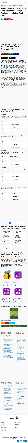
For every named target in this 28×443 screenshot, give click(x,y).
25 (12, 223)
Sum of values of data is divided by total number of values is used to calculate (8, 341)
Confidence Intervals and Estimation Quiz (7, 386)
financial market (15, 141)
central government (15, 127)
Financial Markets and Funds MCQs (21, 389)
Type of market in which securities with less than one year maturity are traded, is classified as (22, 344)
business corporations (15, 147)
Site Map (3, 425)
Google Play (12, 323)
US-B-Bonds (15, 199)
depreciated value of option (15, 159)
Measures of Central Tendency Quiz (7, 398)
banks (15, 139)
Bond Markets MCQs (21, 387)
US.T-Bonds (15, 191)
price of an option (15, 164)
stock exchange (15, 144)
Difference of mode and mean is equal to (8, 345)
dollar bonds (15, 179)
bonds (15, 181)
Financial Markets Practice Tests (11, 64)
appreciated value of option (15, 161)
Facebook (17, 424)
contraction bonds (15, 173)
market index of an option (15, 156)
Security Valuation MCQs (20, 401)
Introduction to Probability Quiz (6, 393)
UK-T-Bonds (15, 193)
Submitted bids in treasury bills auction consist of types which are (21, 359)
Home (2, 424)
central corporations (15, 129)
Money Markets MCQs (21, 396)
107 (16, 223)
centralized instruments (15, 121)
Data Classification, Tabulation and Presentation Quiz (7, 389)
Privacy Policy (4, 427)
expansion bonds (15, 176)
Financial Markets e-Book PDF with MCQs (9, 320)
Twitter (16, 425)
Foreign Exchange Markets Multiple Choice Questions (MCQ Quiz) (13, 66)
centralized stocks (15, 124)
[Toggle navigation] (25, 2)
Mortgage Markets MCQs (20, 399)
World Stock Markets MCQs (21, 404)
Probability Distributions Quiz (8, 403)
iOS (15, 431)
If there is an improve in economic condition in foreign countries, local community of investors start (21, 339)
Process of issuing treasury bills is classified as (20, 354)
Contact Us (3, 430)
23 (7, 223)
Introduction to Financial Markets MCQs (22, 394)
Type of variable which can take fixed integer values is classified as (8, 337)
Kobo (7, 323)
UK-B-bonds (15, 196)
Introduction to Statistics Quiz (8, 395)
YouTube (16, 427)
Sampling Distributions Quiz (8, 406)
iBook (3, 323)
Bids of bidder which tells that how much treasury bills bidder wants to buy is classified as (21, 350)
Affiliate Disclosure (5, 429)
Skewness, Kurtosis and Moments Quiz (7, 409)
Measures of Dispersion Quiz (8, 401)
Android (16, 430)
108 (19, 223)
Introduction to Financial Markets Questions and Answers (13, 84)
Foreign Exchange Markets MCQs (20, 392)
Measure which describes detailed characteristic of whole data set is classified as (8, 356)
